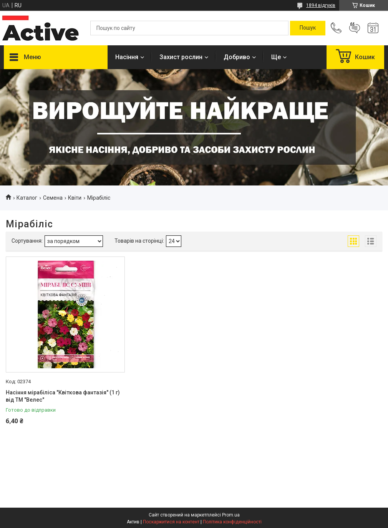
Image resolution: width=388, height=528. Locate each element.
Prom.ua (231, 515)
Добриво (237, 57)
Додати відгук (354, 28)
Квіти (74, 198)
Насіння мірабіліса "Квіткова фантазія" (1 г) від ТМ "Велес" (63, 396)
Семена (53, 198)
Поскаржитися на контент (171, 522)
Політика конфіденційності (232, 522)
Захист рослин (180, 57)
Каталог (27, 198)
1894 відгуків (320, 5)
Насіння (126, 57)
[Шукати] (307, 28)
